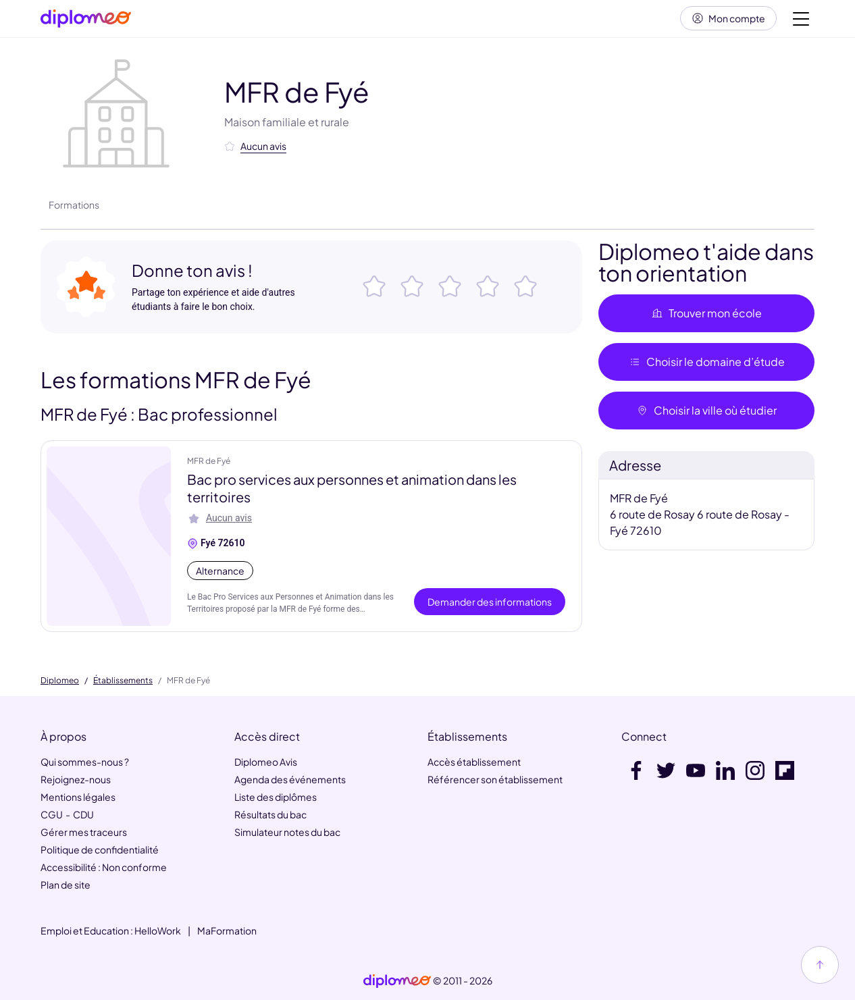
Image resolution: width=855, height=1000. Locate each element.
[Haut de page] (820, 965)
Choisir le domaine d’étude (707, 365)
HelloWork (157, 930)
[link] (397, 981)
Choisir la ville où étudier (706, 413)
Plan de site (65, 884)
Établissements (123, 680)
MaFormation (227, 930)
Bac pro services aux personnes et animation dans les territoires (352, 491)
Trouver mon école (706, 316)
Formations (74, 208)
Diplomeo (60, 680)
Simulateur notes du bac (287, 832)
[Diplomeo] (86, 20)
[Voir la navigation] (800, 20)
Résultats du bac (270, 814)
